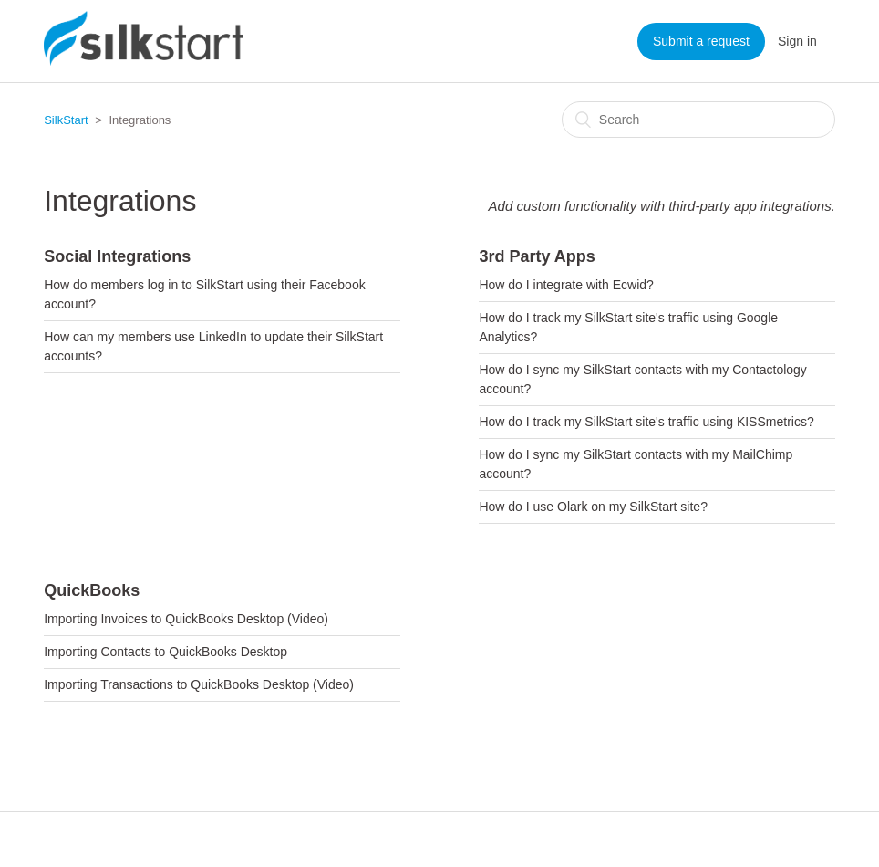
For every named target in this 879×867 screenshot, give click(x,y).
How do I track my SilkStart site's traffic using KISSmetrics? (646, 421)
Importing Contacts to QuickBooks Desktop (165, 651)
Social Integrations (117, 256)
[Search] (698, 119)
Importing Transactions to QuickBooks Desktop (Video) (199, 684)
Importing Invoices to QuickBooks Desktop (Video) (186, 618)
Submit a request (701, 41)
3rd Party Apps (537, 256)
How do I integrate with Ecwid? (566, 284)
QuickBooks (92, 590)
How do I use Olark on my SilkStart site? (593, 506)
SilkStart (66, 120)
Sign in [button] (797, 41)
